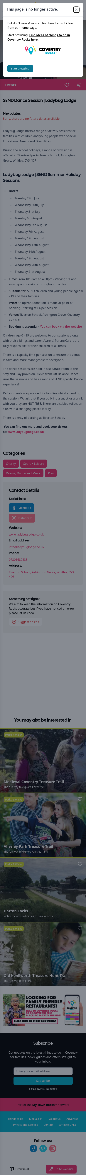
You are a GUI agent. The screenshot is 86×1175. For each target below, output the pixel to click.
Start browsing (20, 68)
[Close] (76, 10)
